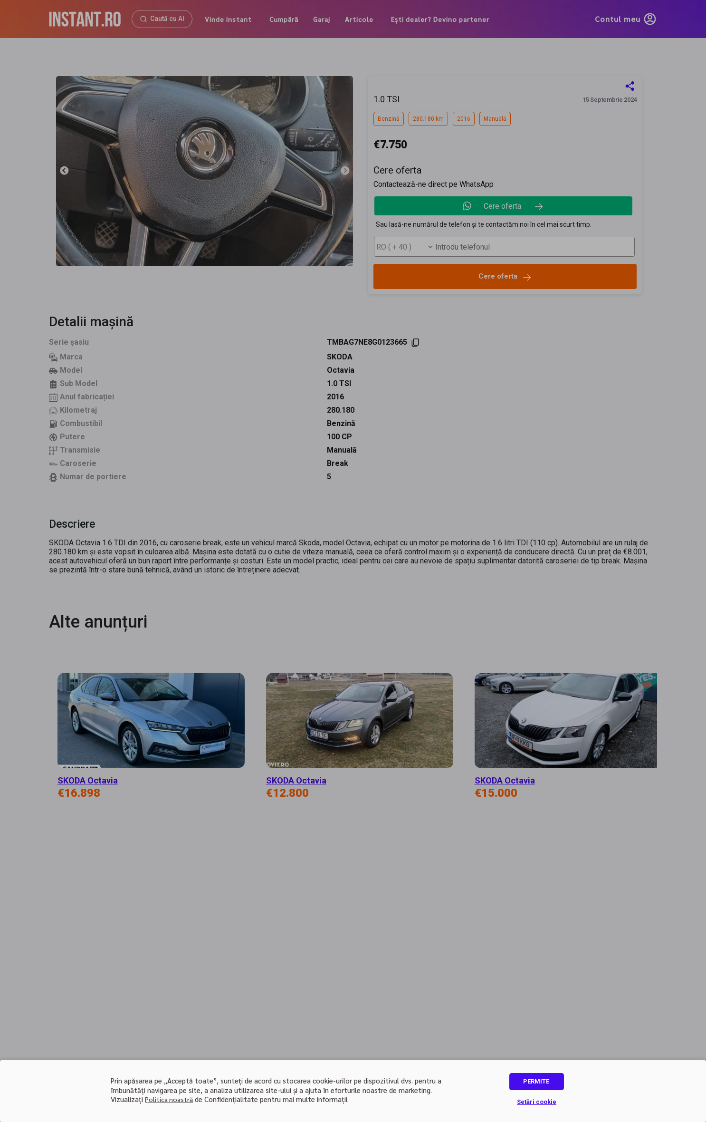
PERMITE (536, 1081)
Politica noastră (169, 1099)
